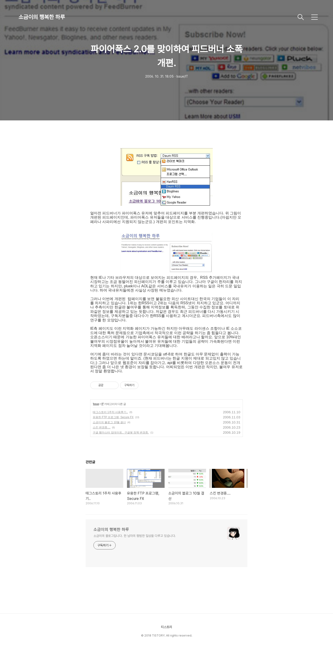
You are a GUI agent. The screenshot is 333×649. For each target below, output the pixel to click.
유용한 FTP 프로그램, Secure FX (113, 417)
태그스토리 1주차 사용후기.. (110, 412)
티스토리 (166, 627)
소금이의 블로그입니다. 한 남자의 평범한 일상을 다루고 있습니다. (134, 536)
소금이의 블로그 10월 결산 (109, 422)
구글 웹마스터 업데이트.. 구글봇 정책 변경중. (121, 432)
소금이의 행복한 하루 (41, 17)
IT (103, 404)
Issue (96, 404)
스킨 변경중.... (102, 427)
